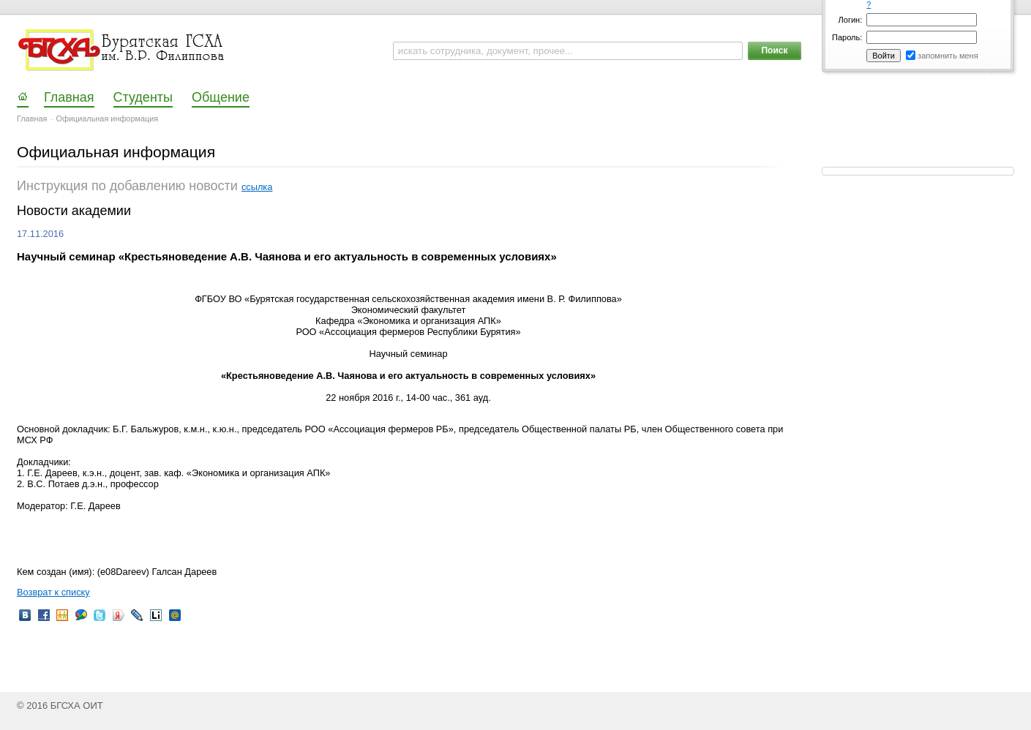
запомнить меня (948, 55)
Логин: (851, 19)
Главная (32, 118)
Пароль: (847, 37)
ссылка (256, 186)
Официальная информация (107, 118)
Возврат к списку (53, 592)
